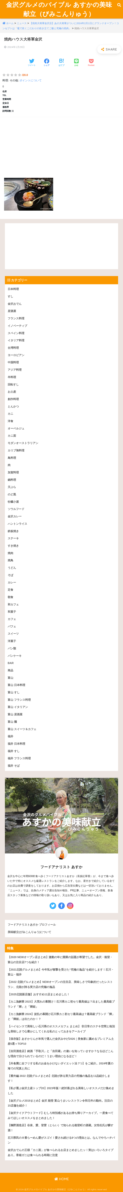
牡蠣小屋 (13, 501)
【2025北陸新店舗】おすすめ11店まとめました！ (39, 994)
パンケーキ (15, 655)
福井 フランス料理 (19, 758)
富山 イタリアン (18, 707)
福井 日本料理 (16, 743)
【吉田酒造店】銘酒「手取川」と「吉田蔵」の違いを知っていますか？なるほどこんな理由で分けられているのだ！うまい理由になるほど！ (60, 1054)
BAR (11, 663)
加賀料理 (13, 472)
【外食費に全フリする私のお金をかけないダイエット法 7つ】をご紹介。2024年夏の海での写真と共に (60, 1066)
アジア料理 (15, 369)
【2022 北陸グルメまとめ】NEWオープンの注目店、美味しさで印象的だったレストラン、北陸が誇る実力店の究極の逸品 (60, 984)
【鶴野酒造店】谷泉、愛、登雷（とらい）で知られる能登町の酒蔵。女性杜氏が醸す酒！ (60, 1128)
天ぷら (12, 487)
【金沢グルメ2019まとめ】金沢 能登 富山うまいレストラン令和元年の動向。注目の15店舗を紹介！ (60, 1103)
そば (10, 575)
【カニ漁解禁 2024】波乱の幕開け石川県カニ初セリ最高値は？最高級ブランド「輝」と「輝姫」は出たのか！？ (61, 1017)
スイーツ (13, 633)
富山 (10, 677)
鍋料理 (12, 479)
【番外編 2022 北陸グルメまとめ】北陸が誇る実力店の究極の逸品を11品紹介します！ (59, 1078)
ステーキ (13, 538)
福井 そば (14, 765)
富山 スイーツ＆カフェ (22, 729)
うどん (12, 567)
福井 (10, 736)
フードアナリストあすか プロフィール (32, 924)
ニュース (22, 23)
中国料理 (13, 362)
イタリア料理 (16, 340)
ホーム (10, 23)
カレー (12, 582)
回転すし (13, 384)
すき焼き (13, 545)
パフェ (12, 626)
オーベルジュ (16, 428)
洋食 (10, 421)
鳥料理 (12, 457)
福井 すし (14, 751)
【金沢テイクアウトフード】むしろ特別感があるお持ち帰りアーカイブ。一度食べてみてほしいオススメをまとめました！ (60, 1115)
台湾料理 (13, 347)
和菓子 (12, 611)
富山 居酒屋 (15, 714)
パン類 (12, 648)
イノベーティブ (17, 325)
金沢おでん (15, 303)
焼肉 (10, 553)
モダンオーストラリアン (23, 443)
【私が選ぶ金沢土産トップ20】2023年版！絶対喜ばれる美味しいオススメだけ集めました (61, 1091)
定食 (10, 589)
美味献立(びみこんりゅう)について (29, 932)
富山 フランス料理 (19, 699)
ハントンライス (17, 523)
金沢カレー (15, 516)
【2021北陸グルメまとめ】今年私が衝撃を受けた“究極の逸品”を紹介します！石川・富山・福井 (61, 972)
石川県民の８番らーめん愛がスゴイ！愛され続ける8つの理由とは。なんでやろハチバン (61, 1140)
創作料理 (13, 399)
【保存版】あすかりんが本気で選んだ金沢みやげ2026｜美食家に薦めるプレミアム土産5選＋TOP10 (61, 1041)
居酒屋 (12, 311)
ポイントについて (30, 80)
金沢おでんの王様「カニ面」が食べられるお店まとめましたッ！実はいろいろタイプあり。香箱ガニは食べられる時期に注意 (60, 1153)
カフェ (12, 619)
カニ (10, 413)
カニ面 (12, 435)
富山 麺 (12, 721)
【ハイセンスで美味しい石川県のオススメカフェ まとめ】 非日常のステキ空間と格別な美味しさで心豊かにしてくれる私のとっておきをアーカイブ (61, 1029)
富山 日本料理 (16, 685)
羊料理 (12, 377)
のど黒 (12, 494)
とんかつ (13, 406)
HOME (61, 1179)
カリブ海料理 (16, 450)
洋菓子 (12, 641)
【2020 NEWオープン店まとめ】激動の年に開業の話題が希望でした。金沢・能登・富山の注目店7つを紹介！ (60, 960)
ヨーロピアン (16, 355)
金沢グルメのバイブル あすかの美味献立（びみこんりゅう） (59, 9)
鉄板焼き (13, 531)
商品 (10, 670)
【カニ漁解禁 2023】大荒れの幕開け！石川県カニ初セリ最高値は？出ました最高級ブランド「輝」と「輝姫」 (61, 1004)
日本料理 (13, 289)
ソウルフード (16, 509)
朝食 (10, 597)
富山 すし (14, 692)
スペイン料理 (16, 333)
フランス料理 (16, 318)
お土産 (12, 391)
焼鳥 (10, 560)
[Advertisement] (61, 144)
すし (10, 296)
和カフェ (13, 604)
